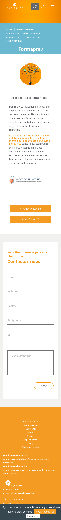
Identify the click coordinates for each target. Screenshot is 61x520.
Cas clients (30, 428)
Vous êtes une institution (15, 466)
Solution (31, 432)
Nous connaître (30, 421)
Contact (30, 436)
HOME (9, 29)
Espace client (30, 439)
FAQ (30, 443)
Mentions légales (30, 447)
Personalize (32, 516)
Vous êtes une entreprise (15, 455)
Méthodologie (31, 425)
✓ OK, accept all (44, 511)
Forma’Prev (15, 143)
